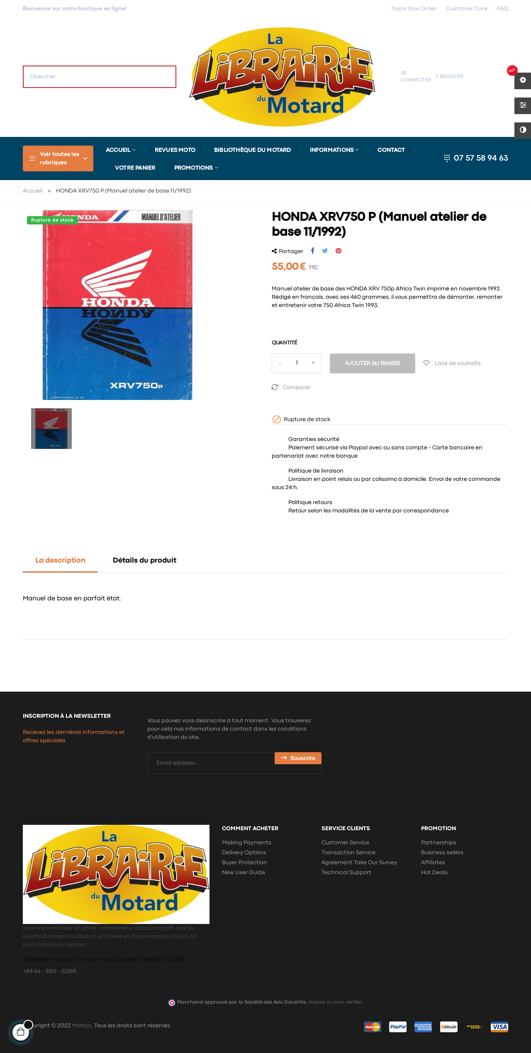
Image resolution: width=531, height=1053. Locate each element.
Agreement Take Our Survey (359, 862)
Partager (312, 251)
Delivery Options (244, 852)
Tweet (325, 251)
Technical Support (346, 872)
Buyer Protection (244, 862)
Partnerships (438, 842)
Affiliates (433, 862)
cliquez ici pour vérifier (335, 1002)
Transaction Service (348, 852)
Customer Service (345, 842)
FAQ (502, 8)
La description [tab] (60, 561)
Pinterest (338, 251)
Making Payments (246, 842)
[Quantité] (297, 363)
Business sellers (442, 852)
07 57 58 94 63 (481, 158)
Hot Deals (434, 872)
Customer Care (466, 8)
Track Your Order (413, 8)
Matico (81, 1025)
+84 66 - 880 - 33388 (49, 971)
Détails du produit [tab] (144, 561)
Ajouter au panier (372, 363)
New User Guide (243, 872)
